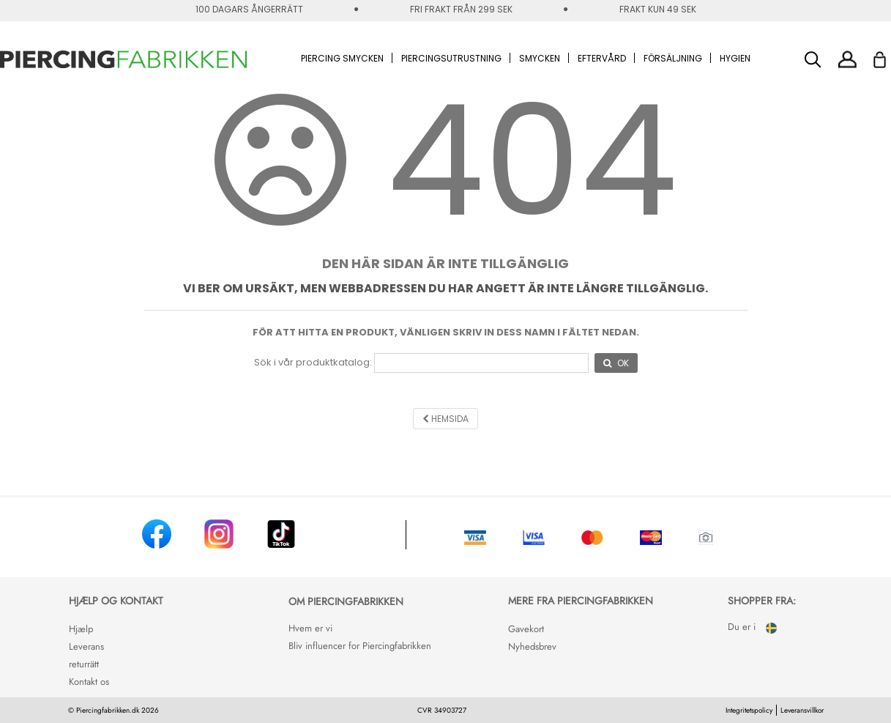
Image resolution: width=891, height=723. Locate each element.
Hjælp (81, 629)
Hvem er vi (310, 628)
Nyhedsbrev (532, 646)
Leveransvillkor (802, 710)
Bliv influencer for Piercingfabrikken (359, 646)
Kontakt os (89, 682)
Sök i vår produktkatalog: (313, 362)
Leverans (86, 646)
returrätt (84, 664)
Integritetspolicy (749, 710)
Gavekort (526, 629)
